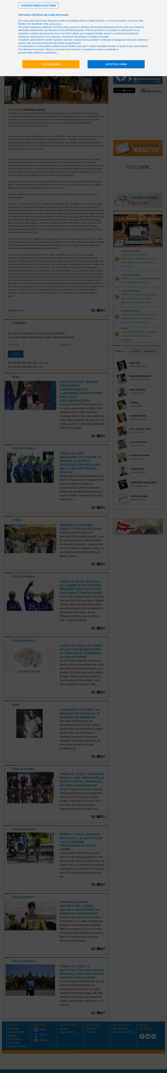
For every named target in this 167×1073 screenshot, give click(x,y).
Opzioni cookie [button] (51, 64)
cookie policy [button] (55, 24)
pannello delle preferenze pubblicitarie (37, 52)
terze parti (63, 27)
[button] (38, 5)
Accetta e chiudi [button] (116, 64)
